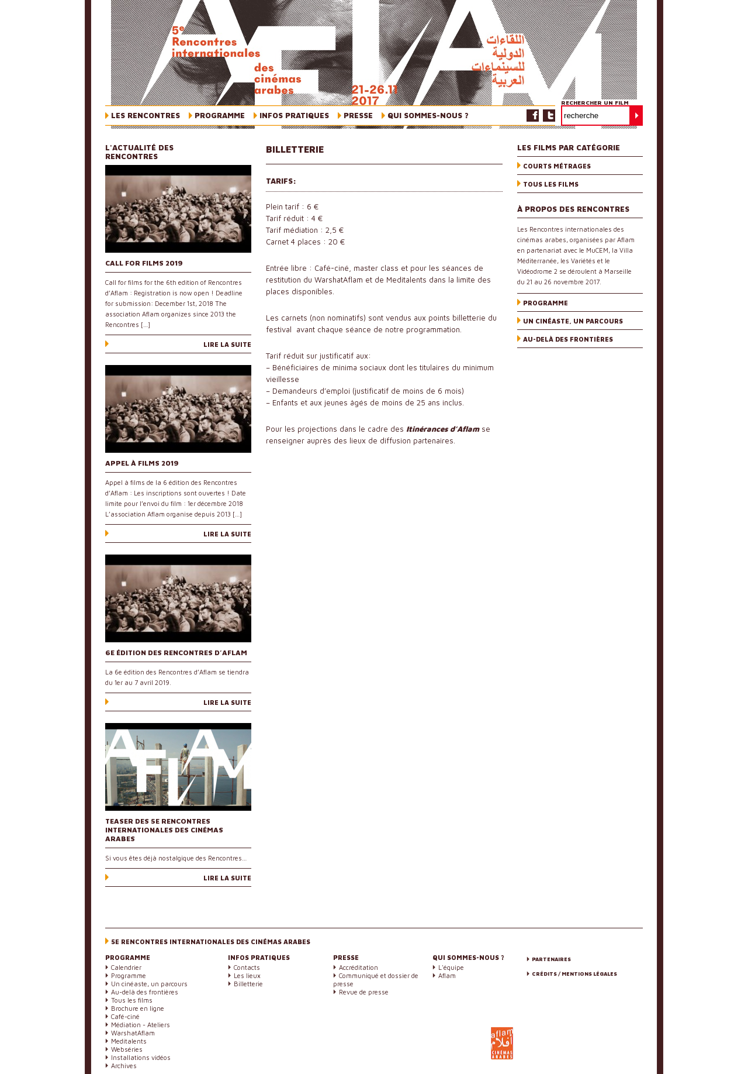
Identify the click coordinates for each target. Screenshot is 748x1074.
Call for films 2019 (144, 263)
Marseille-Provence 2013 (575, 1049)
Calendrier (126, 967)
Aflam (447, 975)
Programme (545, 303)
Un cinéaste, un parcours (573, 321)
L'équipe (451, 967)
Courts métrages (557, 166)
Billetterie (248, 983)
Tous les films (551, 184)
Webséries (127, 1049)
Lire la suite (227, 344)
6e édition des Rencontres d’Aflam (176, 652)
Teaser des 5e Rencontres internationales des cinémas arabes (164, 830)
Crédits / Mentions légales (574, 973)
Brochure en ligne (137, 1008)
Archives (124, 1065)
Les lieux (247, 975)
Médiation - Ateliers (140, 1024)
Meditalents (129, 1041)
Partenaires (551, 959)
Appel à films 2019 (142, 463)
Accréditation (358, 967)
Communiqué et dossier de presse (375, 979)
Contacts (247, 967)
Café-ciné (125, 1016)
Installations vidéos (141, 1057)
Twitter (549, 115)
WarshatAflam (133, 1033)
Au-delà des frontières (568, 339)
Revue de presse (364, 992)
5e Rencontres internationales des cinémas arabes (210, 941)
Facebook (533, 115)
